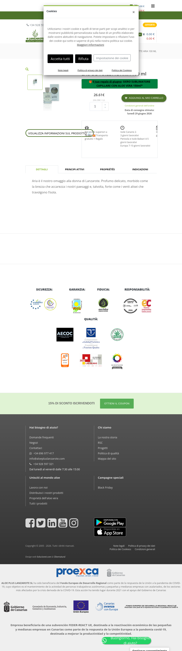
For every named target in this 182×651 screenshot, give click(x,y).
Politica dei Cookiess (122, 70)
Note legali (63, 70)
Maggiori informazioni (90, 45)
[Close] (134, 12)
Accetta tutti (60, 58)
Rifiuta (83, 58)
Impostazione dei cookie (112, 58)
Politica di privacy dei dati (90, 70)
